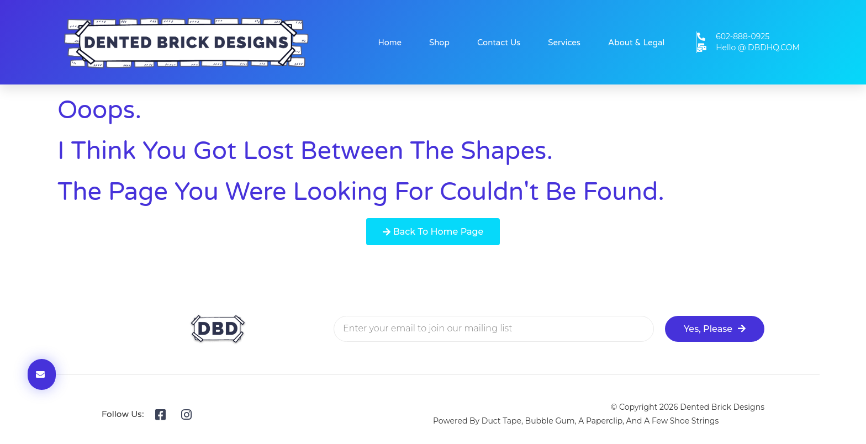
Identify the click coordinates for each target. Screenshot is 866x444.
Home (390, 42)
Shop (439, 42)
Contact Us (498, 42)
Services (564, 42)
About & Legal (636, 42)
